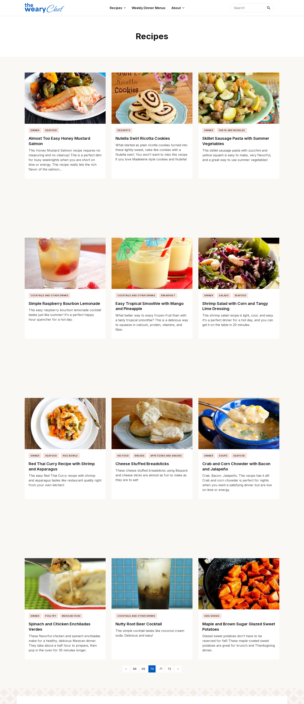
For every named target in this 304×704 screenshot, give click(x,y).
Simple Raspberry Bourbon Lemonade (64, 303)
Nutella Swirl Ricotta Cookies (142, 138)
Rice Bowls (70, 455)
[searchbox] (251, 8)
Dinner (35, 130)
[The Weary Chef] (44, 8)
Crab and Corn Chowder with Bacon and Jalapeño (236, 466)
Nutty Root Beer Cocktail (138, 624)
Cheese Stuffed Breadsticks (142, 463)
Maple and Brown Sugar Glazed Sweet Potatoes (238, 627)
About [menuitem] (176, 8)
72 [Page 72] (169, 669)
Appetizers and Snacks (166, 455)
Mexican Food (71, 616)
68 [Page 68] (134, 669)
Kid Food (123, 455)
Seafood (51, 130)
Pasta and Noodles (232, 130)
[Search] (268, 8)
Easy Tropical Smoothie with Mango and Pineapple (149, 306)
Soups (223, 455)
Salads (224, 295)
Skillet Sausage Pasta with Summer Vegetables (235, 141)
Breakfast (168, 295)
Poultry (50, 616)
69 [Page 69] (143, 669)
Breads (139, 455)
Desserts (123, 130)
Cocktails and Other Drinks (49, 295)
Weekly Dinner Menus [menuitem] (148, 8)
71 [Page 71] (160, 669)
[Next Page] (178, 668)
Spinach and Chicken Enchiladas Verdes (59, 627)
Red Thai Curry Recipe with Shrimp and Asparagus (62, 466)
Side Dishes (212, 616)
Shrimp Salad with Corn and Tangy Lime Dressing (235, 306)
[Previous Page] (125, 668)
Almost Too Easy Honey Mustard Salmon (59, 141)
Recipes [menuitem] (116, 8)
